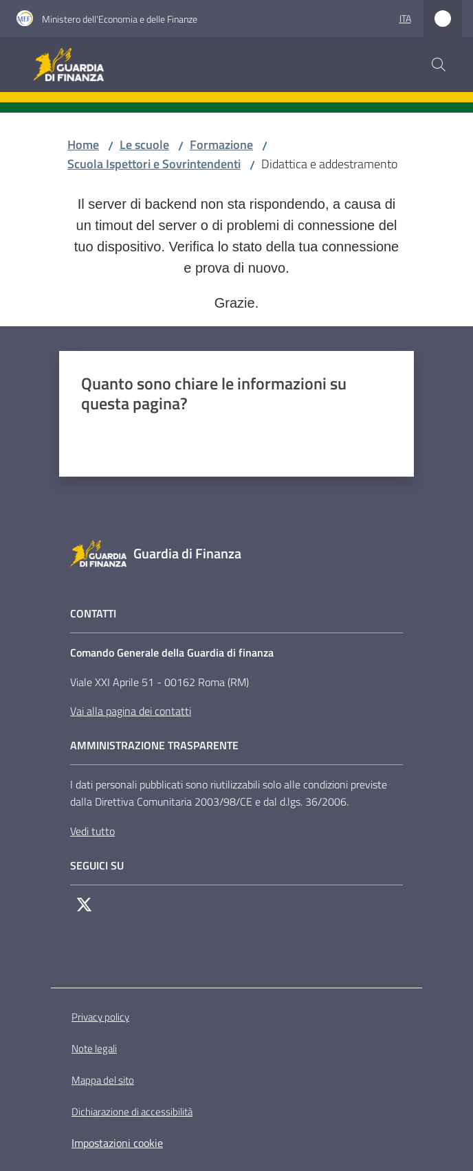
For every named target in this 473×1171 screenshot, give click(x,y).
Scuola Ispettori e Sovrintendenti (154, 164)
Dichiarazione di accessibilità (132, 1111)
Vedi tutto (92, 831)
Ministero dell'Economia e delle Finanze (119, 19)
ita (405, 18)
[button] (438, 64)
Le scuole (144, 144)
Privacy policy (100, 1017)
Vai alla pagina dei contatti (130, 711)
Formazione (221, 144)
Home (83, 144)
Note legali (94, 1048)
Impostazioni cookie (117, 1143)
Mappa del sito (103, 1080)
